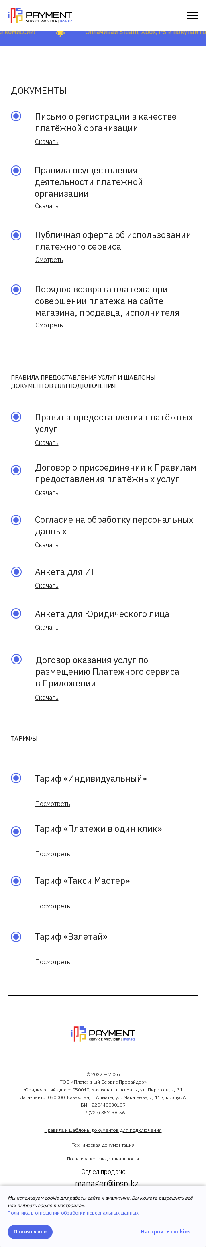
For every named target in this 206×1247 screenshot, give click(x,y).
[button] (52, 962)
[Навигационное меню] (192, 16)
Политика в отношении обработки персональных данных (73, 1213)
